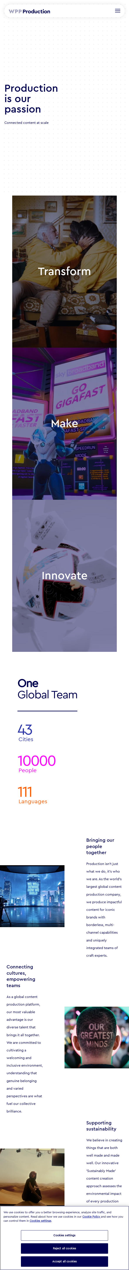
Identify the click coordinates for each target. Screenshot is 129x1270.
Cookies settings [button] (40, 1220)
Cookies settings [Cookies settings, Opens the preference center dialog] (64, 1235)
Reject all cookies (64, 1248)
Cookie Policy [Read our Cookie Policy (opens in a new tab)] (91, 1216)
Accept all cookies (64, 1261)
